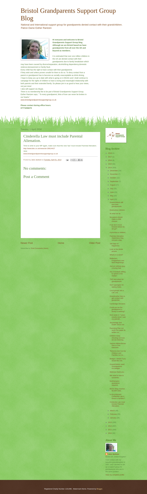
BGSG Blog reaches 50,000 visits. (117, 390)
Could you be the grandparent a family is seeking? (117, 309)
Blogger (99, 489)
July (111, 189)
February (113, 414)
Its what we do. (115, 214)
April (112, 199)
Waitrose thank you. (117, 372)
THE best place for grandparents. (117, 280)
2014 (110, 168)
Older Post (94, 243)
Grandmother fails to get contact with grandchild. (117, 298)
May (112, 196)
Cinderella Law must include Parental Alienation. (117, 404)
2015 (110, 164)
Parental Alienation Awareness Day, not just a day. (117, 238)
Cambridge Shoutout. (118, 304)
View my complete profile (114, 475)
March (112, 411)
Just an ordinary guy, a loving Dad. (117, 267)
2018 (110, 153)
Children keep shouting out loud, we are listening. (117, 338)
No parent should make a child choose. (116, 219)
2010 (110, 433)
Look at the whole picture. (116, 250)
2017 (110, 157)
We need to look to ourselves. (117, 376)
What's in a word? (116, 255)
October (113, 178)
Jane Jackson (113, 454)
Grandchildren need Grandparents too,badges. (117, 366)
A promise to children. (118, 232)
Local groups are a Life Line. (117, 291)
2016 (110, 160)
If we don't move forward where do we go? (117, 227)
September (114, 181)
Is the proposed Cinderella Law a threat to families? (117, 396)
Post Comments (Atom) (39, 248)
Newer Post (27, 243)
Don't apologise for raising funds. (117, 286)
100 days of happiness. (115, 245)
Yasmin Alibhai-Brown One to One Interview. (118, 345)
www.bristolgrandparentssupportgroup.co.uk (38, 100)
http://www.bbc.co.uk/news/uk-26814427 (39, 148)
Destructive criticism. (117, 210)
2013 (110, 422)
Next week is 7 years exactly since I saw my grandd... (118, 317)
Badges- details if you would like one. (118, 360)
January (113, 418)
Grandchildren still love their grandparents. (116, 204)
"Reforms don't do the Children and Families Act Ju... (118, 353)
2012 (110, 426)
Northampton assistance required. (115, 383)
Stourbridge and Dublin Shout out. (117, 324)
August (113, 185)
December (114, 171)
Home (61, 243)
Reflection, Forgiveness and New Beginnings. (117, 260)
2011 (110, 430)
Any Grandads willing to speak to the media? (117, 274)
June (112, 192)
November (114, 174)
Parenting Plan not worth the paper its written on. (117, 330)
